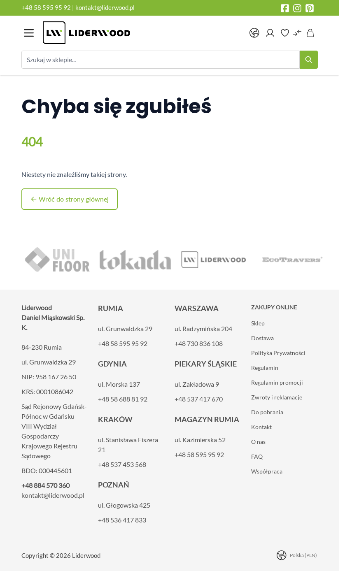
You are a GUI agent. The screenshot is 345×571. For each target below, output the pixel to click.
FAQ (257, 456)
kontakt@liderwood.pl (105, 7)
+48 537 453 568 (122, 464)
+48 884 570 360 (45, 485)
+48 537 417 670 (199, 399)
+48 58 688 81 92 (122, 399)
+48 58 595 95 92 (46, 7)
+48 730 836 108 (199, 343)
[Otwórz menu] (28, 32)
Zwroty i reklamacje (276, 397)
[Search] (309, 60)
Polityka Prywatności (278, 352)
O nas (258, 441)
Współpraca (266, 471)
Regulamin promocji (277, 382)
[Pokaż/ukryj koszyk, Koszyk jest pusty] (310, 32)
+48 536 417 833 (122, 520)
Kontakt (261, 426)
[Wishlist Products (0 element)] (284, 32)
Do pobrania (267, 412)
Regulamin (264, 367)
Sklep (258, 323)
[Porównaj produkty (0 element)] (297, 33)
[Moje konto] (270, 32)
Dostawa (262, 337)
